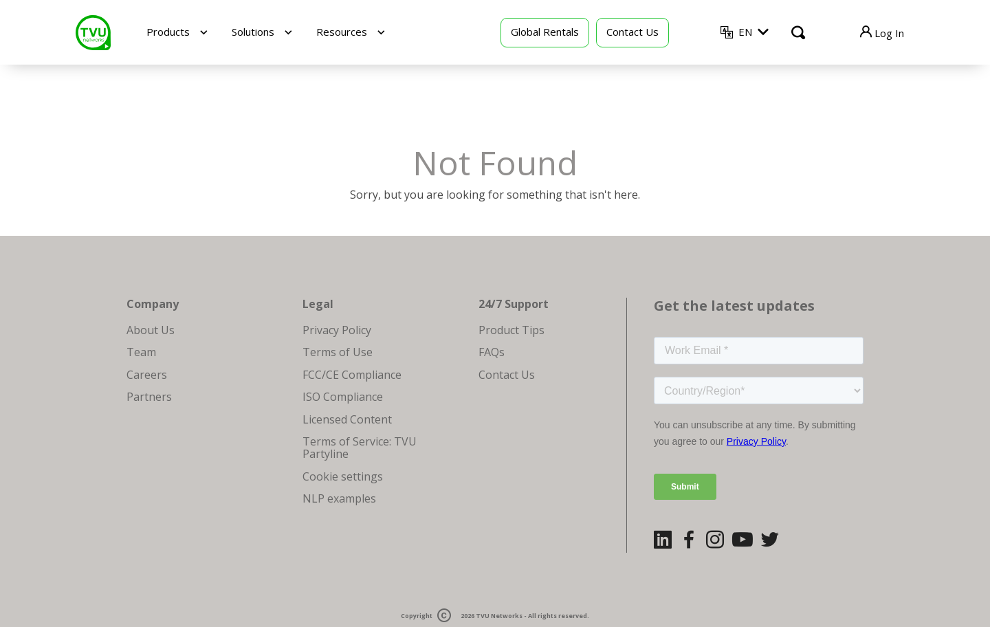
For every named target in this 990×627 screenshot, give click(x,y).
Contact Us (632, 31)
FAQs (491, 352)
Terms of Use (337, 352)
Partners (149, 396)
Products (168, 31)
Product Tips (511, 330)
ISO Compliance (342, 396)
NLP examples (339, 498)
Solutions (253, 31)
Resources (341, 31)
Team (141, 352)
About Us (150, 330)
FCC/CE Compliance (352, 374)
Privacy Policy (336, 330)
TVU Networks (499, 615)
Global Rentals (545, 31)
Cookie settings (342, 476)
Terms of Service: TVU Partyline (359, 447)
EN (745, 31)
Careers (146, 374)
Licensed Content (347, 419)
